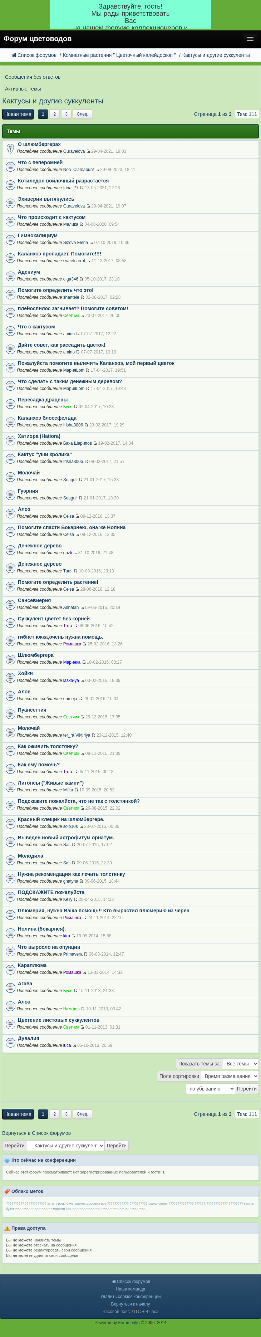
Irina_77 (71, 187)
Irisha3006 (73, 425)
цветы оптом (157, 1203)
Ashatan (71, 607)
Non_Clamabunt (78, 169)
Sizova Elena (75, 242)
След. (82, 114)
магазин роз (62, 1209)
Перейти (14, 1145)
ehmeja (70, 698)
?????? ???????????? (130, 1209)
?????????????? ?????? (186, 1203)
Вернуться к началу (130, 1304)
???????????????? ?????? (92, 1209)
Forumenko (129, 1322)
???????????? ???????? (224, 1203)
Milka (68, 789)
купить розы (56, 1203)
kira (66, 935)
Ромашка (72, 643)
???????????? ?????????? (127, 1203)
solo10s (70, 826)
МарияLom (73, 370)
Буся (68, 406)
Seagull (70, 479)
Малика (70, 224)
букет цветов (76, 1203)
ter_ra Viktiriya (76, 735)
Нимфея (71, 1008)
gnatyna (70, 881)
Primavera (73, 954)
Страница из (213, 114)
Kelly (68, 899)
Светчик (71, 315)
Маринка (72, 662)
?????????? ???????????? (26, 1203)
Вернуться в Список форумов (36, 1133)
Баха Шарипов (77, 443)
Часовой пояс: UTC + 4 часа (131, 1311)
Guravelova (74, 151)
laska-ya (71, 680)
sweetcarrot (74, 260)
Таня (68, 571)
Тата (67, 625)
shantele (71, 297)
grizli (67, 552)
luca (67, 1045)
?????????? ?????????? (33, 1209)
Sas (67, 844)
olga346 (70, 279)
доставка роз (96, 1203)
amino (69, 333)
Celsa (68, 516)
